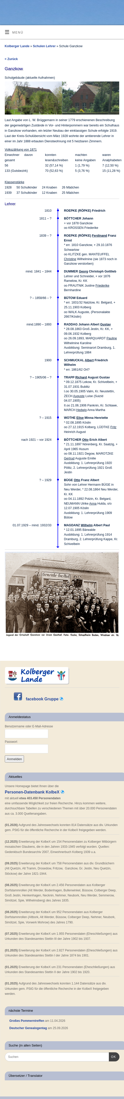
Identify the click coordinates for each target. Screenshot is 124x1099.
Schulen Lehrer (44, 46)
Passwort (11, 742)
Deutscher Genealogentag (28, 1028)
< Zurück (11, 59)
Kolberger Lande (17, 46)
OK (112, 1056)
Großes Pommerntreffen (26, 1021)
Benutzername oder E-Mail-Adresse (29, 726)
